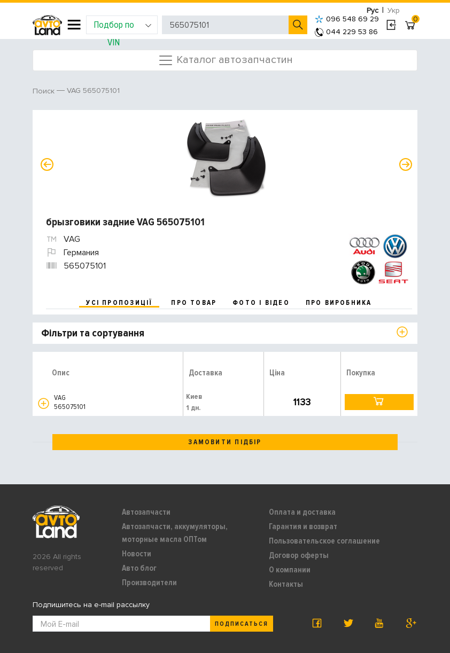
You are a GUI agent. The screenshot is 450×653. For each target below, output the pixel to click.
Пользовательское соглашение (324, 541)
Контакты (286, 584)
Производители (149, 582)
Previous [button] (47, 164)
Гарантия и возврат (303, 526)
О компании (290, 570)
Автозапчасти (146, 512)
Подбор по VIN (123, 26)
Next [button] (405, 164)
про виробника (339, 302)
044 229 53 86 (346, 31)
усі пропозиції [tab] (119, 302)
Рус (372, 10)
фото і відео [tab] (261, 302)
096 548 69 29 (347, 18)
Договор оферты (299, 555)
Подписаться (241, 624)
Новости (136, 553)
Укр (393, 10)
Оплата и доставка (302, 512)
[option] (226, 158)
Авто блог (139, 568)
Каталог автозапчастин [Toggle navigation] (225, 60)
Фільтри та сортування (92, 333)
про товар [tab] (193, 302)
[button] (43, 403)
